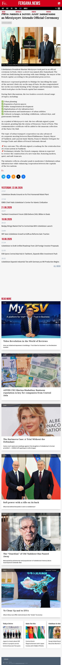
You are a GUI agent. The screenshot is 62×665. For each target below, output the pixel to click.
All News (57, 266)
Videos (34, 12)
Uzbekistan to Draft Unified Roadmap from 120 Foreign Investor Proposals (30, 246)
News (3, 12)
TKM (16, 8)
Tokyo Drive (8, 624)
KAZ (3, 8)
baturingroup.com (20, 663)
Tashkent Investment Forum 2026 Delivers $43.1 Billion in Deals (25, 214)
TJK (11, 8)
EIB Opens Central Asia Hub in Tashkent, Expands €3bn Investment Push (29, 254)
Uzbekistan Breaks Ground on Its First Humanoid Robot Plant (25, 194)
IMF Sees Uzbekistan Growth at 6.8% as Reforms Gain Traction (25, 234)
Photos (48, 12)
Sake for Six (31, 624)
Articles (18, 12)
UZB (20, 8)
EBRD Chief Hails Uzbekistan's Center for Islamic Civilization (24, 202)
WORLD (25, 8)
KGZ (7, 8)
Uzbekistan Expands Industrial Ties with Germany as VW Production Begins (30, 262)
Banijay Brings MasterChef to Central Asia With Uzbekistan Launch (26, 226)
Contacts (6, 659)
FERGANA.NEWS (29, 3)
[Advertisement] (31, 283)
